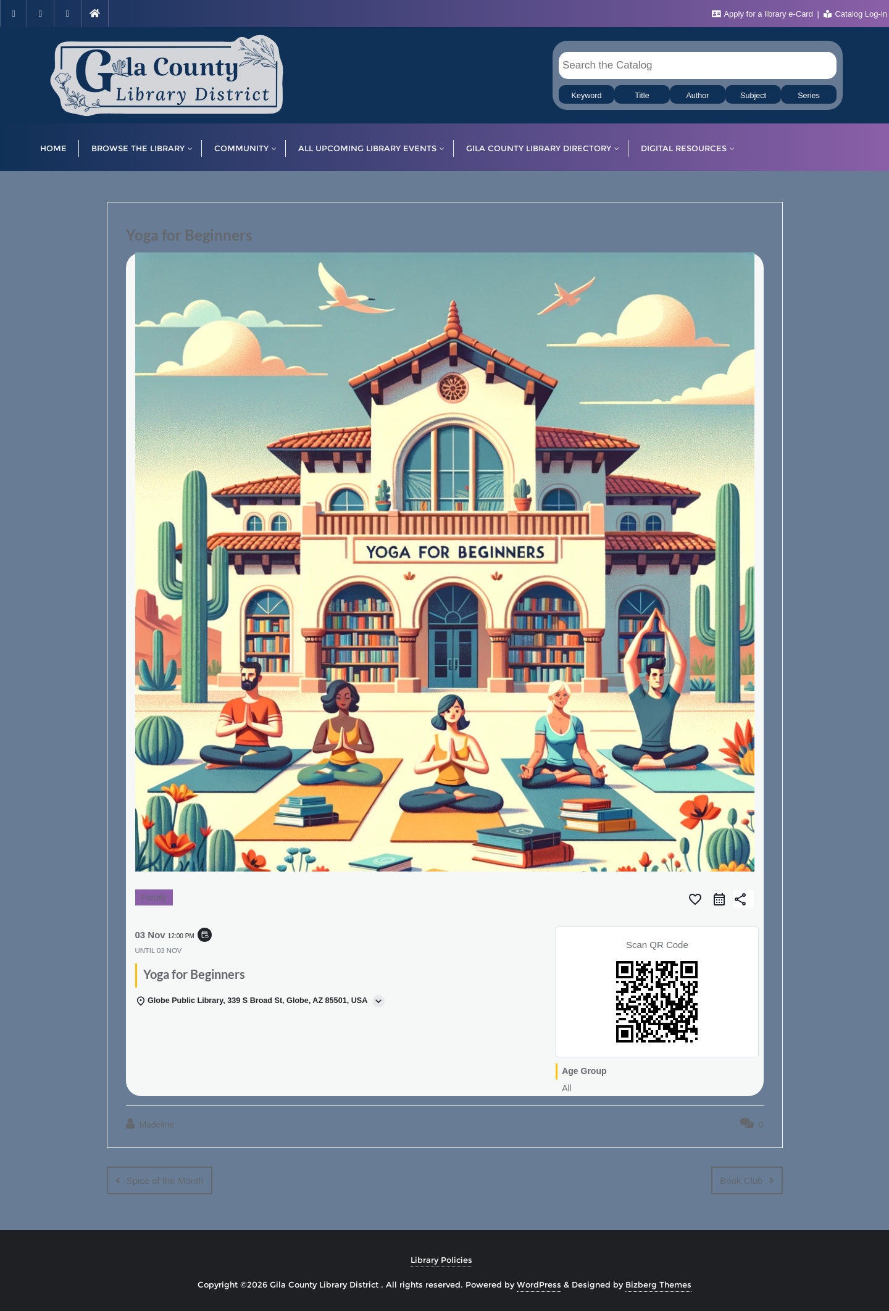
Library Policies (441, 1260)
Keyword (587, 95)
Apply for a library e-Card (764, 14)
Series (809, 95)
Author (697, 95)
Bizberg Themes (658, 1284)
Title (642, 95)
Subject (753, 95)
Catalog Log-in (855, 14)
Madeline (150, 1124)
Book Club (741, 1180)
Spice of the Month (165, 1180)
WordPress (539, 1284)
